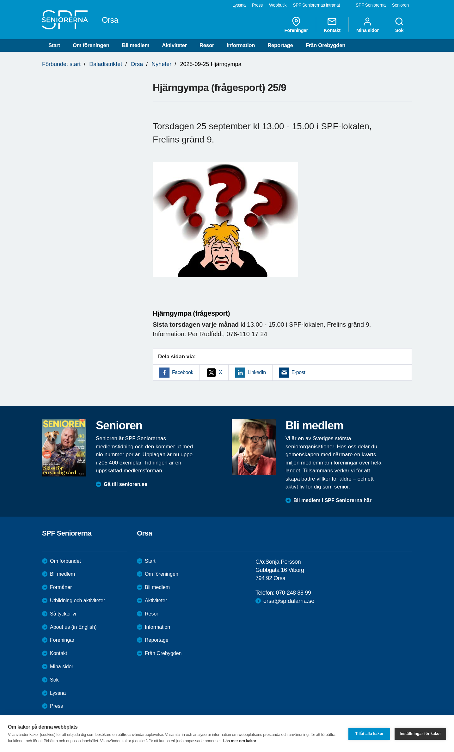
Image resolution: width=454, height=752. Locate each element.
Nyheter (161, 64)
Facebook (182, 372)
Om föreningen (91, 45)
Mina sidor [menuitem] (367, 25)
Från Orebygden (326, 45)
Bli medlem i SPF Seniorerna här (332, 500)
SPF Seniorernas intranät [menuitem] (316, 5)
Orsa (137, 64)
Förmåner (61, 587)
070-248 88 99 (293, 593)
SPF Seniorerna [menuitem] (371, 5)
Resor (206, 45)
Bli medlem (135, 45)
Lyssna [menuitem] (239, 5)
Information (241, 45)
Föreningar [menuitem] (296, 25)
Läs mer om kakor (239, 740)
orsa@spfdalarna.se (288, 601)
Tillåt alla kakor (369, 733)
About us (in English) (73, 627)
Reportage (280, 45)
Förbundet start (61, 64)
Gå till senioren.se (125, 484)
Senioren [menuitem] (400, 5)
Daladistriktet (105, 64)
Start (54, 45)
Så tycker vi (63, 613)
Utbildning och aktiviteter (77, 600)
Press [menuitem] (257, 5)
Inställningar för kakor (420, 733)
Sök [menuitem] (399, 25)
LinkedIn (257, 372)
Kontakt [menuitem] (332, 25)
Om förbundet (65, 561)
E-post (298, 372)
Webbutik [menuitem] (277, 5)
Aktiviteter (174, 45)
